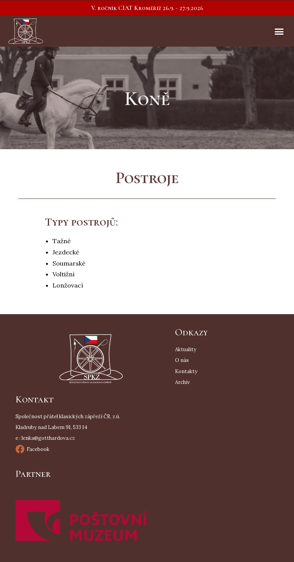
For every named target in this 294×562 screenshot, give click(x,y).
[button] (147, 8)
